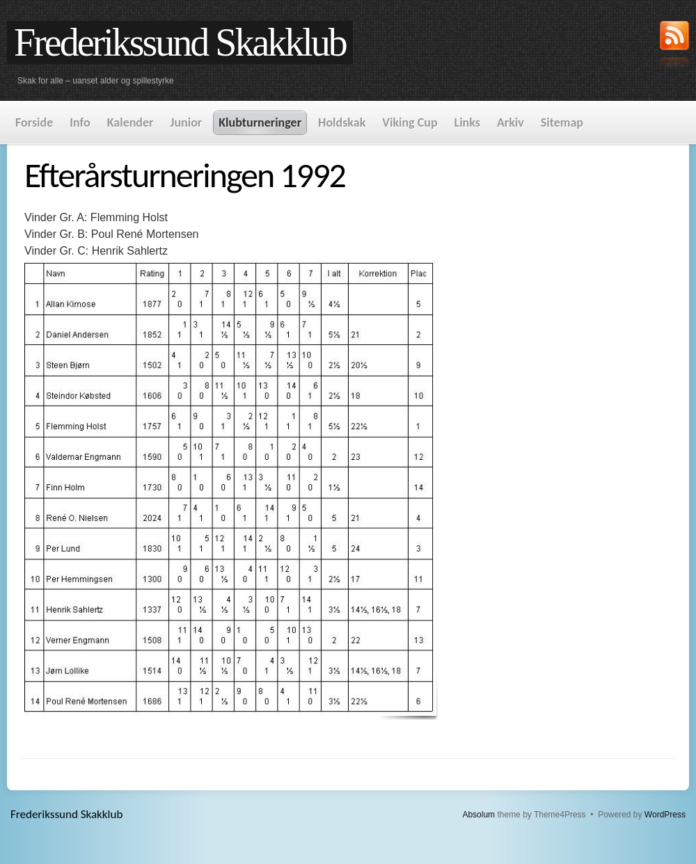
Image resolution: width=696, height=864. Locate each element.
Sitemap (562, 122)
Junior (186, 122)
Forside (34, 122)
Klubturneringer (260, 122)
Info (80, 122)
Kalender (130, 122)
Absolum (478, 814)
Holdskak (341, 122)
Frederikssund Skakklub (180, 42)
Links (467, 122)
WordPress (665, 814)
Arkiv (510, 122)
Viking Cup (409, 122)
